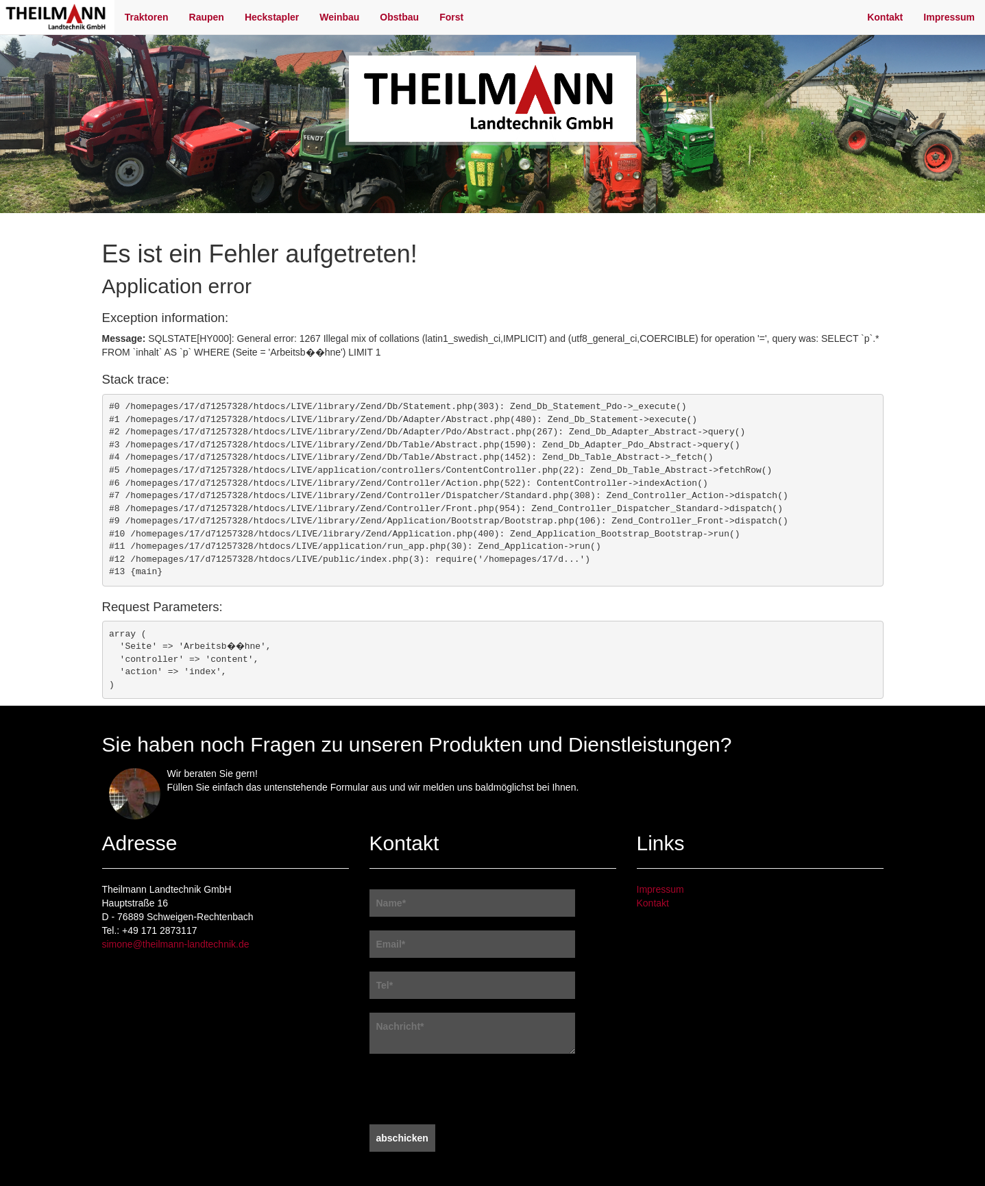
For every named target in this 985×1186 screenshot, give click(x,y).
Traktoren (147, 17)
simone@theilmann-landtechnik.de (176, 944)
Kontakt (885, 17)
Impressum (949, 17)
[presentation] (473, 1090)
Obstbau (399, 17)
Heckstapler (272, 17)
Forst (451, 17)
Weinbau (339, 17)
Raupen (206, 17)
